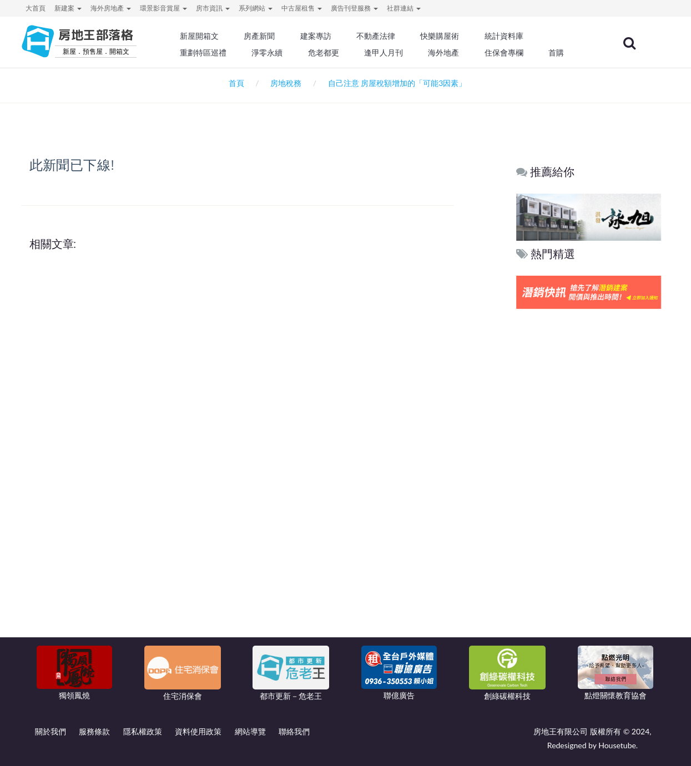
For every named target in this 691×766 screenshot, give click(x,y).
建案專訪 (321, 36)
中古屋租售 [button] (301, 8)
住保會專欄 (509, 53)
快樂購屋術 (445, 36)
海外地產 (449, 53)
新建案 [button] (68, 8)
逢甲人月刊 (389, 53)
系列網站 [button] (256, 8)
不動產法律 (381, 36)
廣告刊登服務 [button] (354, 8)
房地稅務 (285, 83)
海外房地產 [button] (110, 8)
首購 (560, 53)
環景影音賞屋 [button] (163, 8)
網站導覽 (250, 731)
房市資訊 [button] (213, 8)
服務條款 (94, 731)
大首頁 (36, 8)
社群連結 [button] (404, 8)
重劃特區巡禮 (209, 53)
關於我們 (50, 731)
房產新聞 (265, 36)
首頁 (234, 83)
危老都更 (329, 53)
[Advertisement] (589, 480)
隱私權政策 (142, 731)
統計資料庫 (509, 36)
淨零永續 (273, 53)
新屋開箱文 (205, 36)
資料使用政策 (198, 731)
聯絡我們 (294, 731)
